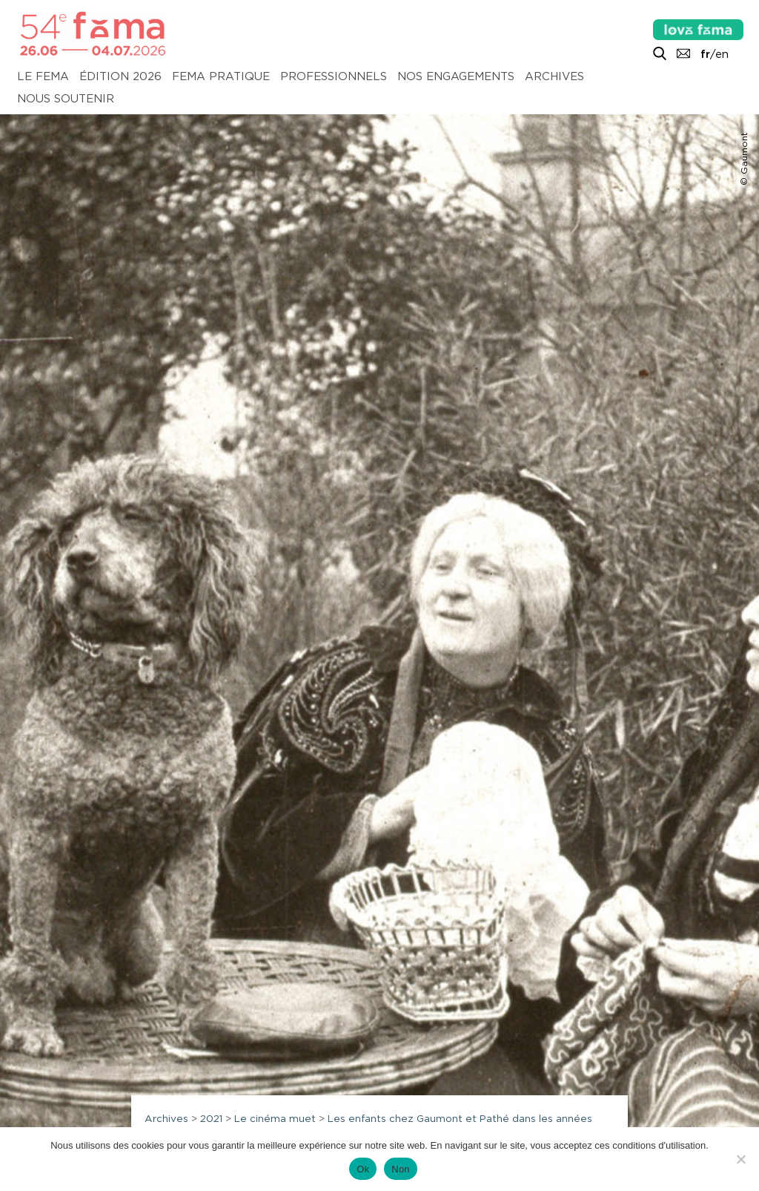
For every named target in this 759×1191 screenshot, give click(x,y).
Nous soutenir (65, 99)
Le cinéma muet (275, 1118)
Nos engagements (455, 77)
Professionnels (333, 77)
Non (400, 1169)
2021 (211, 1118)
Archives (554, 77)
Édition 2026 (120, 77)
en (722, 54)
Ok (363, 1169)
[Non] (740, 1159)
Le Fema (43, 77)
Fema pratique (221, 77)
